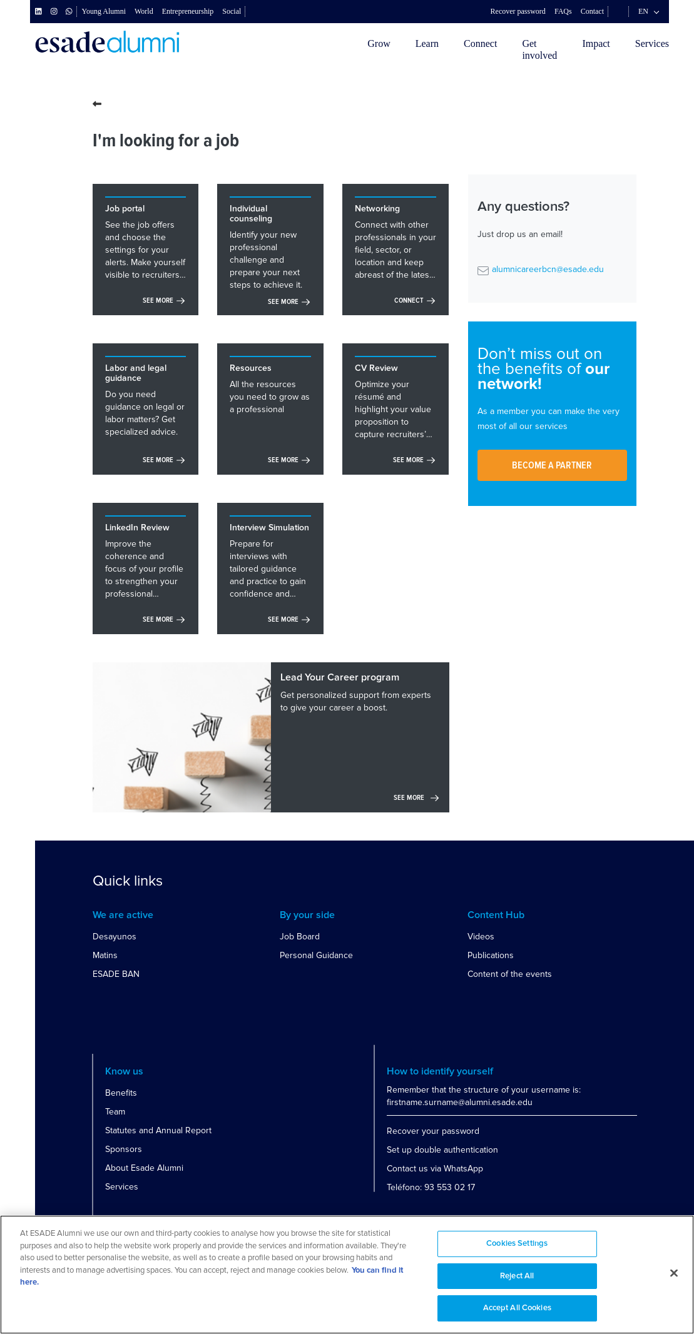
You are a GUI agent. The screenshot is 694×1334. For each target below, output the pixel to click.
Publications (490, 955)
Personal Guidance (316, 955)
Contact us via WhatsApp (435, 1168)
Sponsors (123, 1149)
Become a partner (552, 465)
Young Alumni (104, 11)
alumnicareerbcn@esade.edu (548, 269)
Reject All (517, 1276)
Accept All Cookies (517, 1308)
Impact (596, 43)
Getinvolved (539, 49)
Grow (378, 43)
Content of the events (509, 974)
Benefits (121, 1093)
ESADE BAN (116, 974)
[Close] (674, 1273)
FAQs (563, 11)
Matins (105, 955)
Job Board (300, 936)
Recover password (518, 11)
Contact (592, 11)
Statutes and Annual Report (158, 1130)
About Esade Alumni (144, 1168)
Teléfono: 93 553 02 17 (431, 1187)
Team (115, 1111)
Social (231, 11)
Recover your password (433, 1131)
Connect (480, 43)
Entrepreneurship (188, 11)
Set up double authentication (442, 1150)
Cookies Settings (517, 1244)
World (144, 11)
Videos (480, 936)
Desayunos (114, 936)
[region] (347, 1274)
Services (652, 43)
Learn (427, 43)
